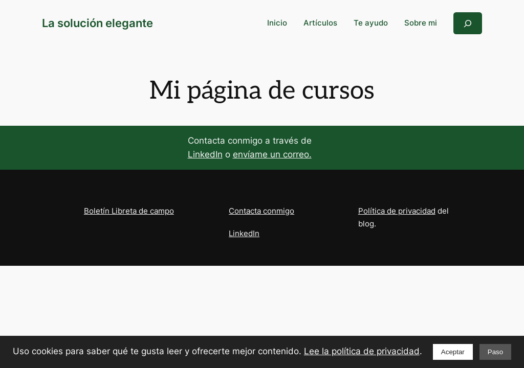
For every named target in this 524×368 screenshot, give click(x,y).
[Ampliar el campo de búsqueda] (467, 23)
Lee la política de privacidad (362, 351)
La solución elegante (97, 23)
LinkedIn (205, 154)
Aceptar (453, 352)
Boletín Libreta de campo (129, 211)
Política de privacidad (396, 211)
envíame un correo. (272, 154)
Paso (495, 352)
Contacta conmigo (261, 211)
